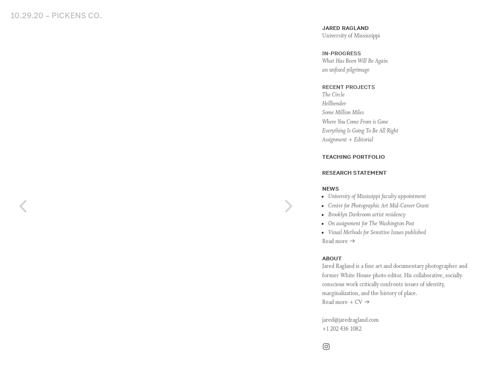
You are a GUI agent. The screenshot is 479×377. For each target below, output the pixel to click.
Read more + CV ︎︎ (346, 302)
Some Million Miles (343, 113)
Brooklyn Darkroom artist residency (366, 215)
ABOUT (332, 258)
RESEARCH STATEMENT (354, 173)
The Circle (333, 95)
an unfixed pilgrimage (345, 70)
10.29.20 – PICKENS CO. (56, 15)
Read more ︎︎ (338, 241)
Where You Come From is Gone (355, 122)
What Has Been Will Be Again (355, 61)
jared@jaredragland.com (350, 320)
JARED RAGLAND (345, 28)
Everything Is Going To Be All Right (360, 131)
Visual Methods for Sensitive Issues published (377, 233)
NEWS (330, 188)
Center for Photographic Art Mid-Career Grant (378, 206)
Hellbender (334, 104)
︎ (326, 347)
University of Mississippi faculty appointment (377, 196)
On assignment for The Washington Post (371, 224)
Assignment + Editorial (347, 140)
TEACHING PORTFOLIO (353, 157)
